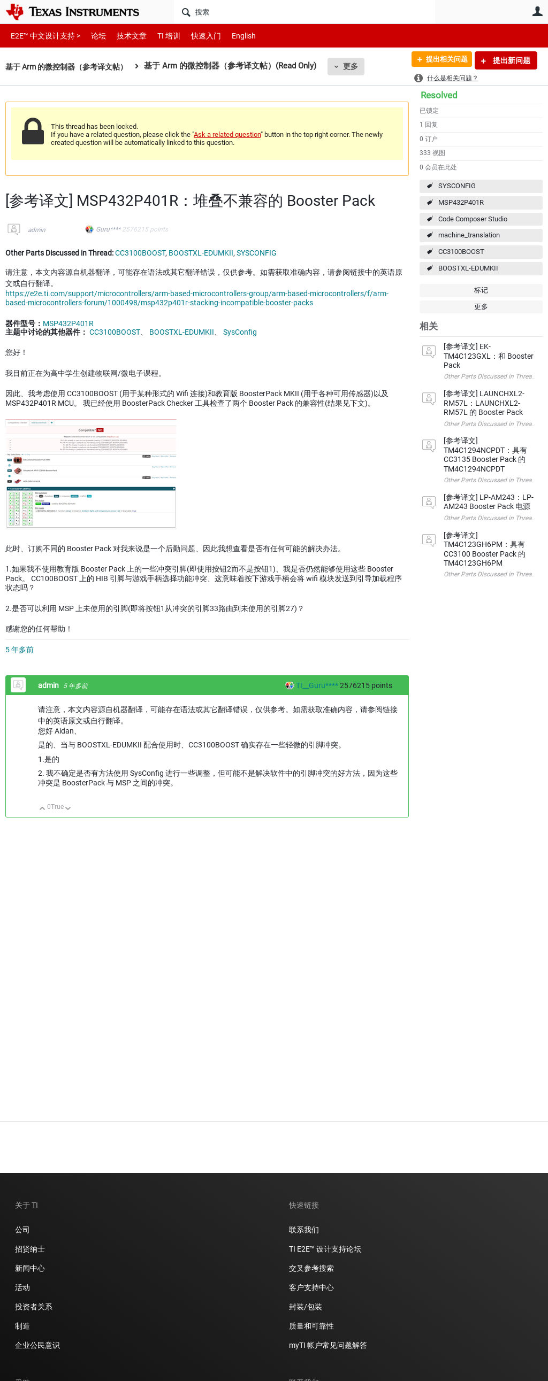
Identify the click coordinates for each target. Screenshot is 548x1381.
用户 (537, 11)
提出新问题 (510, 60)
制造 (22, 1326)
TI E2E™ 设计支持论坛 (325, 1249)
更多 (360, 66)
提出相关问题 (442, 60)
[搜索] (304, 12)
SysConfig (240, 332)
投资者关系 (33, 1306)
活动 (22, 1287)
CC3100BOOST (461, 252)
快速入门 (195, 36)
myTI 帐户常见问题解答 (328, 1345)
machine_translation (469, 235)
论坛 (93, 36)
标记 (481, 290)
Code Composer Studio (472, 219)
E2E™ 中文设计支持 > (43, 36)
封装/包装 (305, 1306)
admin (36, 230)
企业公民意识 (37, 1345)
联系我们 (304, 1229)
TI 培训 (160, 36)
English (231, 36)
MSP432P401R (461, 202)
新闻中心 (30, 1268)
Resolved (439, 95)
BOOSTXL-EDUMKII (468, 268)
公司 (22, 1229)
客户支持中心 (311, 1287)
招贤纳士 (30, 1249)
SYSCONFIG (457, 186)
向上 (42, 809)
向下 (68, 809)
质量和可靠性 (312, 1326)
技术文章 (124, 36)
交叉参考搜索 (311, 1268)
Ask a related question (227, 134)
